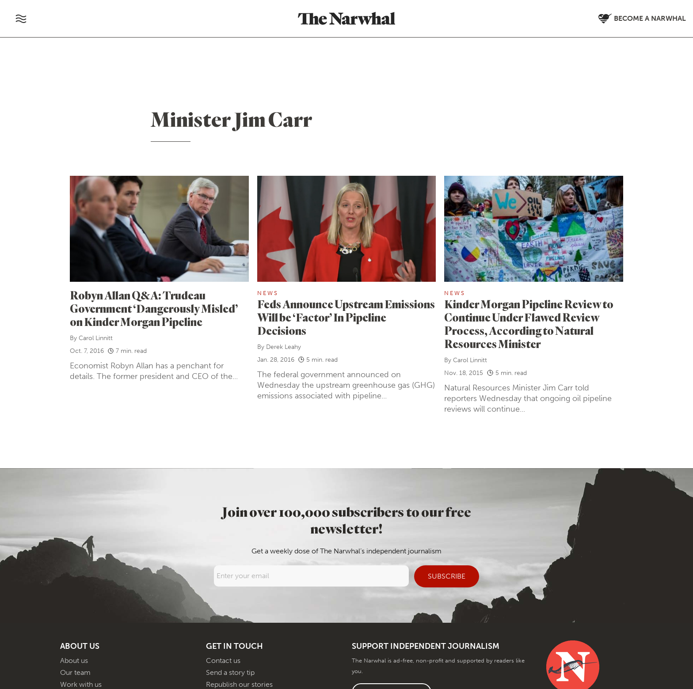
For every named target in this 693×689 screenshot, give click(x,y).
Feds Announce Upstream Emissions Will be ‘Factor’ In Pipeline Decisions (346, 317)
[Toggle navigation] (21, 18)
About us (74, 660)
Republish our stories (239, 684)
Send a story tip (230, 672)
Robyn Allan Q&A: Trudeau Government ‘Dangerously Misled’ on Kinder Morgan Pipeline (154, 308)
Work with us (81, 684)
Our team (75, 672)
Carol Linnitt (96, 338)
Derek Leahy (283, 347)
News (267, 293)
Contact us (223, 660)
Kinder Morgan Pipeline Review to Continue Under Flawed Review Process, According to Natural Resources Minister (528, 324)
